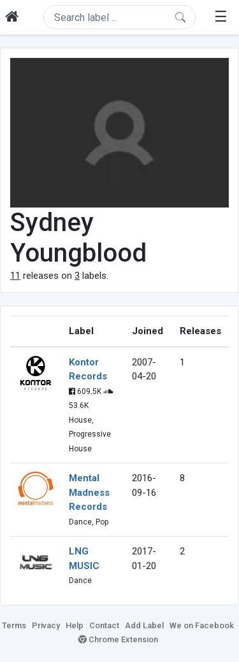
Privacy (46, 625)
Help (74, 625)
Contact (104, 625)
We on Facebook (202, 625)
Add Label (144, 625)
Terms (14, 625)
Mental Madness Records (89, 492)
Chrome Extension (118, 639)
